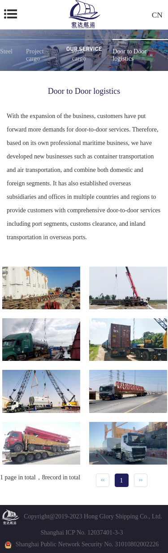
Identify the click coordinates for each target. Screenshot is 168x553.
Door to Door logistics (129, 55)
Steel (6, 51)
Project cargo (35, 55)
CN (157, 14)
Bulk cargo (79, 55)
